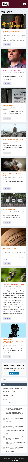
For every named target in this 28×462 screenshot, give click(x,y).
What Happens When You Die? (13, 139)
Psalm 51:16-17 (7, 311)
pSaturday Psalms (6, 288)
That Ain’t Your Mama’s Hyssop (14, 284)
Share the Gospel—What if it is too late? (13, 32)
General (17, 72)
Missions (20, 286)
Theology (20, 35)
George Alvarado (7, 177)
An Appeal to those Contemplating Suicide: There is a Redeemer (13, 341)
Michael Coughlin (7, 211)
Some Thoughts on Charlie (12, 70)
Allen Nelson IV (7, 142)
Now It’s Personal (9, 209)
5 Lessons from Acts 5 (8, 395)
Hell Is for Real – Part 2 (9, 391)
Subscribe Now (14, 373)
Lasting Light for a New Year (10, 402)
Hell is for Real (6, 399)
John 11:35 (11, 256)
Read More (7, 44)
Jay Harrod (6, 72)
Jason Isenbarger (7, 35)
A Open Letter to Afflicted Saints (12, 174)
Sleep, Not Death (8, 105)
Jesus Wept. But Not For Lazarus (11, 249)
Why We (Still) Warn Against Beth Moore (14, 419)
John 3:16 (5, 259)
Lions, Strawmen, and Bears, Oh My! (12, 388)
